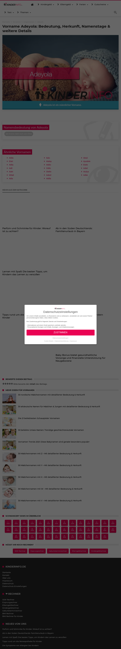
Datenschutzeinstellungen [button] (60, 338)
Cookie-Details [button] (48, 341)
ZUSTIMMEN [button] (60, 332)
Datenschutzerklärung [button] (62, 341)
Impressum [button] (73, 341)
